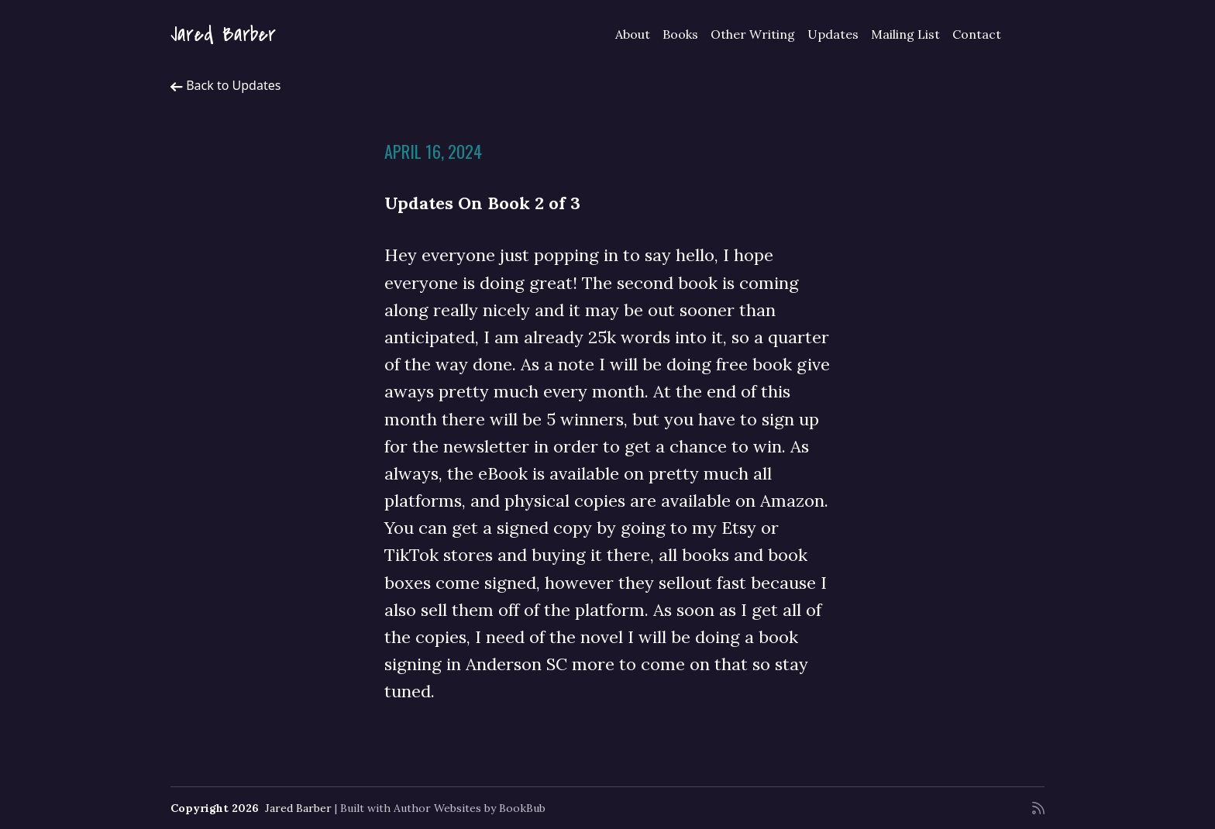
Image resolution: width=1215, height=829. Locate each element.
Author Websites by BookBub (470, 808)
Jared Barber (223, 35)
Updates (833, 34)
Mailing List (905, 34)
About (632, 34)
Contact (976, 34)
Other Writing (753, 34)
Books (680, 34)
